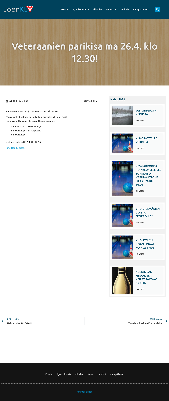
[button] (157, 9)
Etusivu (65, 9)
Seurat (111, 9)
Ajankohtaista (81, 9)
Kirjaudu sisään (84, 391)
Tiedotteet (92, 100)
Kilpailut (97, 9)
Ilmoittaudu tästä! (15, 147)
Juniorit (124, 9)
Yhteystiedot (140, 9)
